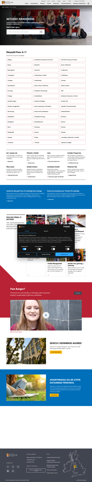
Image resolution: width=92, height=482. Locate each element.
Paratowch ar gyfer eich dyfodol (56, 176)
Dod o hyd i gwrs (13, 27)
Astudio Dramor (31, 176)
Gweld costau (31, 163)
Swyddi (64, 1)
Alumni (48, 1)
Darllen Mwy (54, 395)
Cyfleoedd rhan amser (13, 175)
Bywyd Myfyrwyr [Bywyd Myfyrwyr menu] (34, 3)
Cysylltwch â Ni (30, 462)
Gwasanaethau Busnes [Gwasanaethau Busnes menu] (66, 3)
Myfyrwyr (53, 1)
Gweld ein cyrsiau (40, 27)
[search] (41, 32)
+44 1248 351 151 (31, 459)
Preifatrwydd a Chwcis (52, 473)
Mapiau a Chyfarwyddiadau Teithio (36, 470)
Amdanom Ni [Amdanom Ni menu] (56, 3)
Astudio (6, 7)
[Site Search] (88, 3)
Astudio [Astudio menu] (26, 3)
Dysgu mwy (10, 161)
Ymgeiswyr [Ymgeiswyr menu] (42, 3)
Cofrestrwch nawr (56, 352)
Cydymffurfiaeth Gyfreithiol (53, 457)
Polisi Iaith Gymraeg (51, 470)
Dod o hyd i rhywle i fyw (53, 161)
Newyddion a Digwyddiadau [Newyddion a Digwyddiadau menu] (79, 3)
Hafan (3, 7)
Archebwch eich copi (73, 163)
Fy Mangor (59, 1)
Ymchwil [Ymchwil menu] (49, 3)
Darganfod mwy (72, 175)
